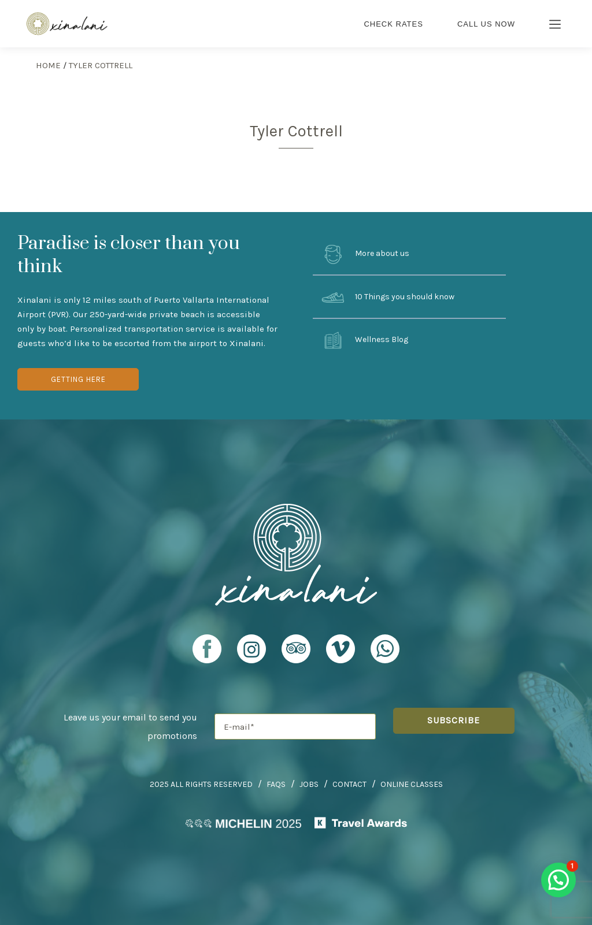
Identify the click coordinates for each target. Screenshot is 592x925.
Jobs (309, 784)
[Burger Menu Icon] (555, 25)
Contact (349, 784)
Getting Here (78, 379)
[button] (558, 880)
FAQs (276, 784)
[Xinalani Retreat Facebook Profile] (207, 654)
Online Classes (411, 784)
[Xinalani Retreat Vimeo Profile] (340, 654)
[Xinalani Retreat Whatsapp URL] (385, 648)
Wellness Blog (364, 340)
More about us (365, 254)
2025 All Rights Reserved (201, 784)
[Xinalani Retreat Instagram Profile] (251, 654)
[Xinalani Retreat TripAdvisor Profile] (296, 654)
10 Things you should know (387, 297)
